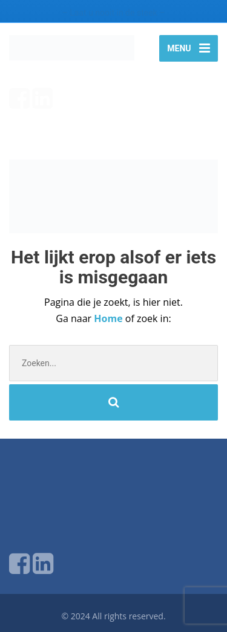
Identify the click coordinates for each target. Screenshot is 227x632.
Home (109, 318)
